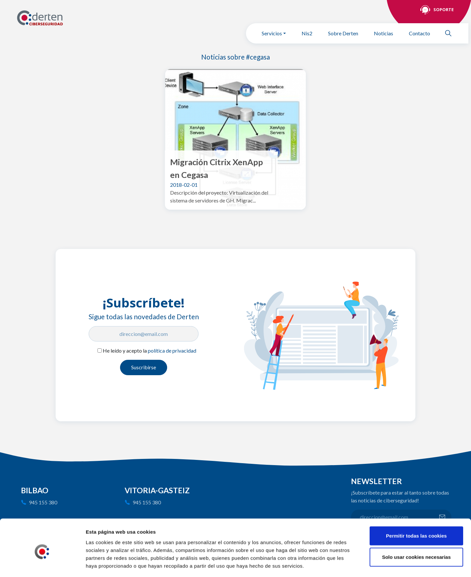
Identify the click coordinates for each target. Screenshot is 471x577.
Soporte (443, 9)
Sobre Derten (343, 33)
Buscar (451, 33)
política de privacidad (172, 350)
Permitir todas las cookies (416, 507)
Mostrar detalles (351, 564)
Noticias (383, 33)
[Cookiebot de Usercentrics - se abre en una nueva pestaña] (42, 564)
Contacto (419, 33)
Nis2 (307, 33)
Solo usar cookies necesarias (416, 529)
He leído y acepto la (149, 350)
